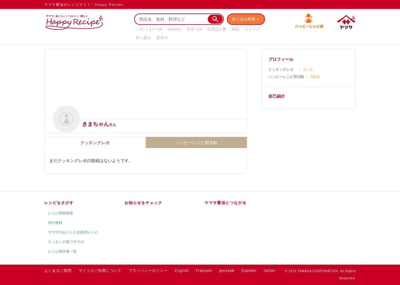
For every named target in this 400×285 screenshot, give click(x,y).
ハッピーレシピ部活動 (196, 142)
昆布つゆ (194, 29)
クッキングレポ (95, 142)
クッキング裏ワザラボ (66, 242)
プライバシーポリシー (148, 271)
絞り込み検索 (243, 19)
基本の (162, 37)
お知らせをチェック (143, 202)
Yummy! (174, 29)
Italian (269, 271)
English (182, 271)
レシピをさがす (59, 202)
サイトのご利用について (100, 271)
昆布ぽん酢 (217, 29)
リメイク (252, 29)
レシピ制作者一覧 (62, 251)
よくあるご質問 (58, 271)
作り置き (143, 37)
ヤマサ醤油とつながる (225, 202)
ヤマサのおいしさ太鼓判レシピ (73, 232)
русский (226, 271)
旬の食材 (55, 223)
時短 (236, 29)
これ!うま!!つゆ (149, 29)
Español (248, 271)
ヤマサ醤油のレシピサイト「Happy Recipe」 (85, 4)
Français (204, 271)
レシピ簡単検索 (60, 213)
